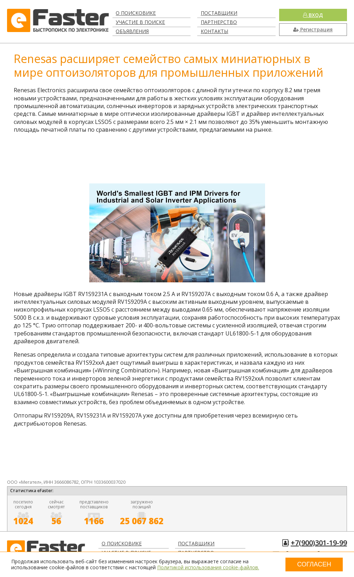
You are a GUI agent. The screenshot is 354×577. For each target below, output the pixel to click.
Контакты (214, 31)
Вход (313, 15)
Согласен (314, 564)
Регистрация (313, 29)
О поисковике (136, 13)
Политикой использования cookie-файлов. (208, 567)
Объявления (132, 31)
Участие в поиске (140, 22)
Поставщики (219, 13)
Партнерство (219, 22)
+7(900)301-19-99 (319, 542)
